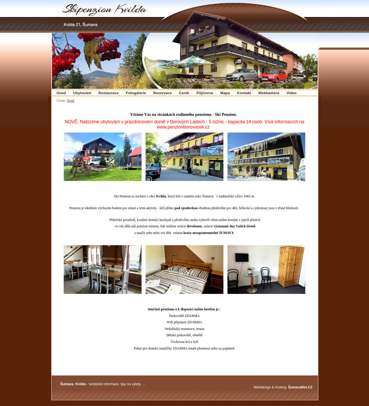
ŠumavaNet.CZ (300, 387)
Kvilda (81, 384)
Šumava (67, 384)
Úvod (70, 100)
